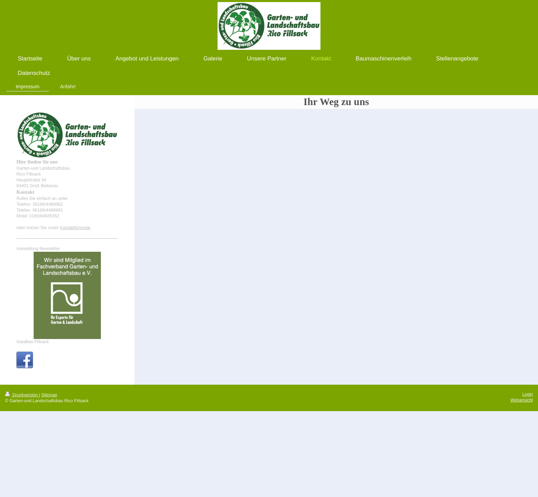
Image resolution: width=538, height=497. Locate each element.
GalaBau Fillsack (32, 341)
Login (527, 394)
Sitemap (49, 395)
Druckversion (22, 395)
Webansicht (521, 400)
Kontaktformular (75, 227)
